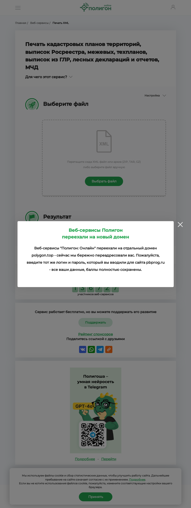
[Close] (180, 224)
